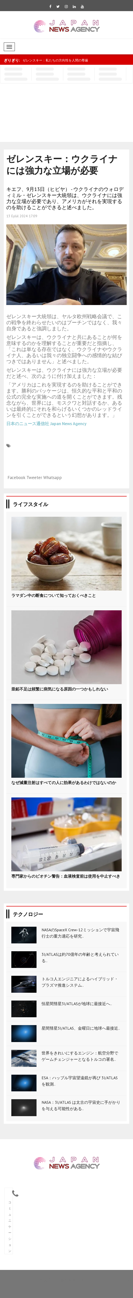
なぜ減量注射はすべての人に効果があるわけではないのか (63, 782)
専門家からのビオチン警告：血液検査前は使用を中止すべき (65, 876)
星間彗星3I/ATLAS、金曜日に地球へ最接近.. (81, 1028)
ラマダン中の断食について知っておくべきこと (53, 595)
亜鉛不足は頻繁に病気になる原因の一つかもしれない (59, 688)
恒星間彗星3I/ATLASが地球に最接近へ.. (77, 1003)
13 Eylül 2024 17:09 (21, 216)
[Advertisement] (55, 114)
